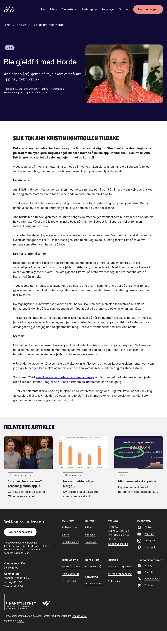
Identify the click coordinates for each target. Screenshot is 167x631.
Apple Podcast (148, 578)
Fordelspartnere (70, 541)
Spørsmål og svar (71, 566)
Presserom (91, 541)
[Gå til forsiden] (9, 9)
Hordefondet (69, 581)
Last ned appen (148, 9)
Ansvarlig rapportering (120, 573)
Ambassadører (70, 527)
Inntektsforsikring (94, 583)
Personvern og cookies (120, 566)
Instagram (146, 540)
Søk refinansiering (20, 531)
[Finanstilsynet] (20, 602)
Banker (66, 534)
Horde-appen (89, 9)
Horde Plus (93, 567)
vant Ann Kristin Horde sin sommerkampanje (65, 377)
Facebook (146, 547)
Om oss (123, 9)
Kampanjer (108, 9)
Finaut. (20, 620)
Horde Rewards (70, 573)
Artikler (24, 24)
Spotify (144, 565)
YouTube (145, 534)
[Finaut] (48, 605)
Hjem (43, 9)
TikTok (144, 527)
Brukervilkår (114, 581)
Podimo (145, 585)
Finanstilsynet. (79, 615)
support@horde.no (118, 543)
